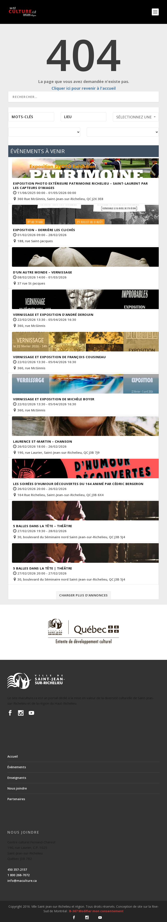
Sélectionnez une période (136, 118)
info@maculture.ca (22, 881)
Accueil (12, 756)
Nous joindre (17, 788)
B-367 (73, 911)
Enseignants (16, 778)
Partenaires (16, 799)
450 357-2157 (17, 869)
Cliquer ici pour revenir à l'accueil (84, 88)
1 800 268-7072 (18, 875)
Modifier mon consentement (101, 911)
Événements (16, 767)
